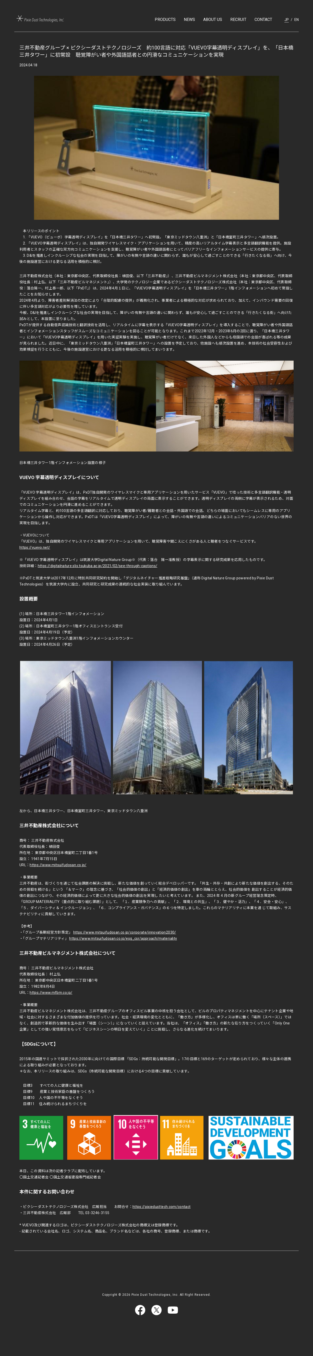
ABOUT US (212, 19)
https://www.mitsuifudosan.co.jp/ (58, 865)
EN (296, 20)
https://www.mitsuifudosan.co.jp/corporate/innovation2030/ (124, 932)
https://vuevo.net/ (34, 547)
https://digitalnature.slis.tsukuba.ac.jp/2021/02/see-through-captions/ (98, 566)
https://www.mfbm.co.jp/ (51, 993)
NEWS (189, 19)
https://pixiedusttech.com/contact (162, 1207)
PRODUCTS (165, 19)
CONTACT (263, 19)
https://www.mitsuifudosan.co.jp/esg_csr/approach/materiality (123, 938)
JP (286, 20)
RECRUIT (238, 19)
